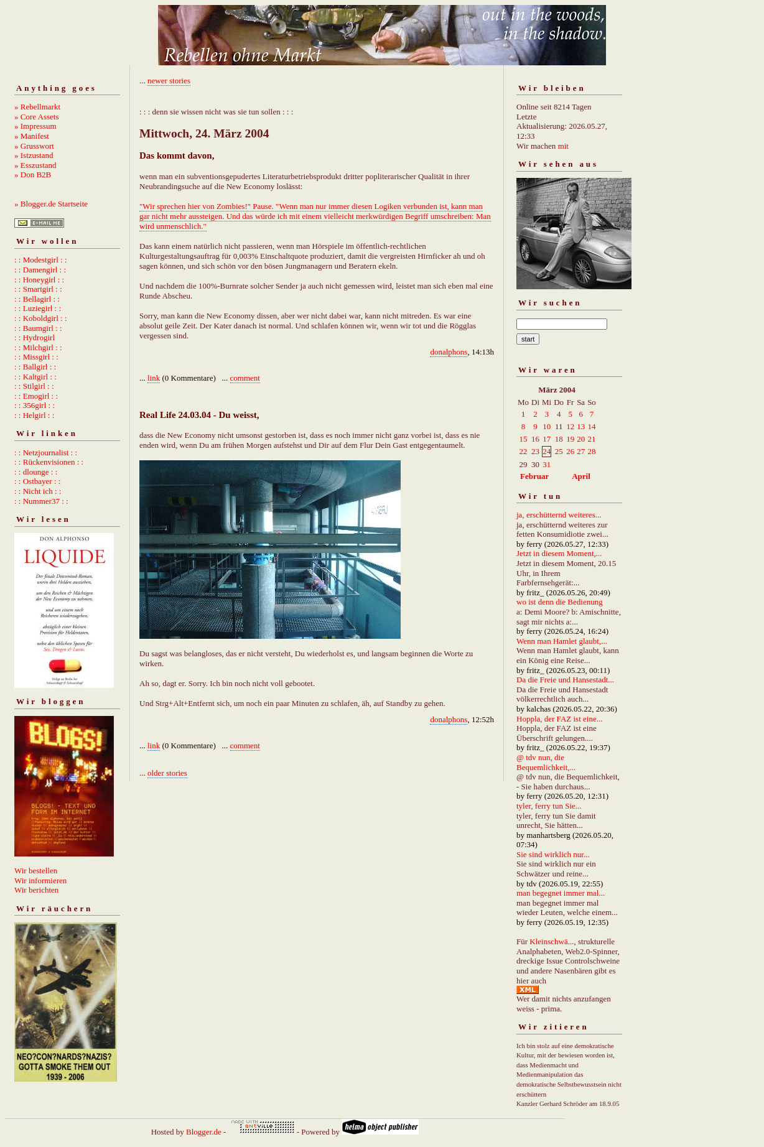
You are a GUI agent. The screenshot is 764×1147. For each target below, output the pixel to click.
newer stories (168, 80)
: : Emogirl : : (36, 396)
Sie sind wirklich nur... (553, 854)
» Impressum (35, 126)
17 (547, 438)
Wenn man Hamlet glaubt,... (561, 641)
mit (563, 146)
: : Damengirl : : (40, 269)
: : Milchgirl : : (38, 347)
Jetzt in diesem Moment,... (559, 553)
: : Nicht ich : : (37, 491)
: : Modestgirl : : (40, 259)
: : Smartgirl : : (38, 289)
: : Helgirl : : (34, 415)
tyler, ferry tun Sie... (549, 805)
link (153, 378)
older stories (167, 773)
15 (523, 438)
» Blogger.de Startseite (51, 203)
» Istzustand (33, 155)
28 (591, 451)
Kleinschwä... (551, 941)
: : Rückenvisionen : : (48, 462)
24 (547, 451)
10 (547, 426)
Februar (534, 476)
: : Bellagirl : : (37, 299)
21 (591, 438)
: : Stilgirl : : (34, 386)
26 (570, 451)
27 (581, 451)
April (581, 476)
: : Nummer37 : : (41, 501)
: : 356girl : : (34, 405)
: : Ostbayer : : (37, 481)
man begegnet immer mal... (560, 893)
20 (581, 438)
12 (570, 426)
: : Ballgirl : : (35, 366)
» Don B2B (32, 174)
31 (547, 464)
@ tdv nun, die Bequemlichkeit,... (545, 762)
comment (245, 378)
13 (581, 426)
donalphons (448, 351)
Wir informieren (40, 880)
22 (523, 451)
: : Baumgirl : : (38, 328)
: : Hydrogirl (34, 337)
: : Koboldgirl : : (40, 318)
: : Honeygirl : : (39, 279)
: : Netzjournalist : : (45, 452)
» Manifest (31, 136)
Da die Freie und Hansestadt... (565, 679)
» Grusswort (34, 146)
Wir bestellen (35, 870)
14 (591, 426)
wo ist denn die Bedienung (559, 601)
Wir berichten (36, 889)
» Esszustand (35, 165)
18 (559, 438)
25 (559, 451)
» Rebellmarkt (37, 106)
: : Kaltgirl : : (35, 376)
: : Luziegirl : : (37, 308)
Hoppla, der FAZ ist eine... (559, 718)
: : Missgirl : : (36, 356)
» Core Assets (36, 116)
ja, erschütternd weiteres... (558, 514)
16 (535, 438)
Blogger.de (203, 1131)
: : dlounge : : (35, 471)
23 (535, 451)
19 (570, 438)
